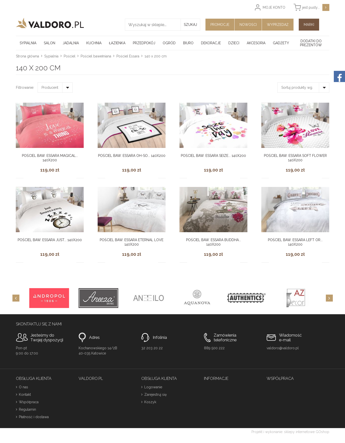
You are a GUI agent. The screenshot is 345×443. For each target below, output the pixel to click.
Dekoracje (211, 43)
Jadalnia (71, 43)
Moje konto (274, 7)
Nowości (248, 25)
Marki (309, 25)
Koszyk (150, 402)
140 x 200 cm (156, 56)
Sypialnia (28, 43)
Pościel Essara (127, 56)
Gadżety (281, 43)
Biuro (188, 43)
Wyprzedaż (278, 25)
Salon (49, 43)
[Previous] (15, 298)
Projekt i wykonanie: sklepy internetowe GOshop (290, 432)
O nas (23, 387)
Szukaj (190, 25)
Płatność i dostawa (34, 417)
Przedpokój (144, 43)
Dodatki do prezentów (311, 43)
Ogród (169, 43)
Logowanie (153, 387)
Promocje (219, 25)
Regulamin (27, 409)
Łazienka (117, 43)
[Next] (329, 298)
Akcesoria (256, 43)
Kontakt (25, 395)
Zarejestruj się (155, 395)
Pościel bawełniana (96, 56)
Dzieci (233, 43)
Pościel (69, 56)
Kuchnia (93, 43)
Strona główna (27, 56)
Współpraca (29, 402)
